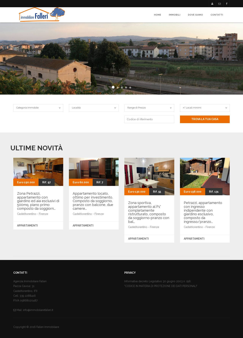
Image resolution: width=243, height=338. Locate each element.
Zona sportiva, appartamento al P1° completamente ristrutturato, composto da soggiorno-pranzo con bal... (148, 212)
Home (157, 15)
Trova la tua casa (204, 119)
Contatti (217, 15)
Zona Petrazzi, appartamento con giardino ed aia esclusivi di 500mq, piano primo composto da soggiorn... (38, 200)
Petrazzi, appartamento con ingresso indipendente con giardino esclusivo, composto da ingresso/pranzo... (203, 212)
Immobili (174, 15)
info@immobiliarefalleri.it (38, 310)
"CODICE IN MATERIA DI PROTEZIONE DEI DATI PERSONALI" (160, 286)
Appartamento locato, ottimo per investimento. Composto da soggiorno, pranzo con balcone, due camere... (93, 200)
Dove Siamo (195, 15)
